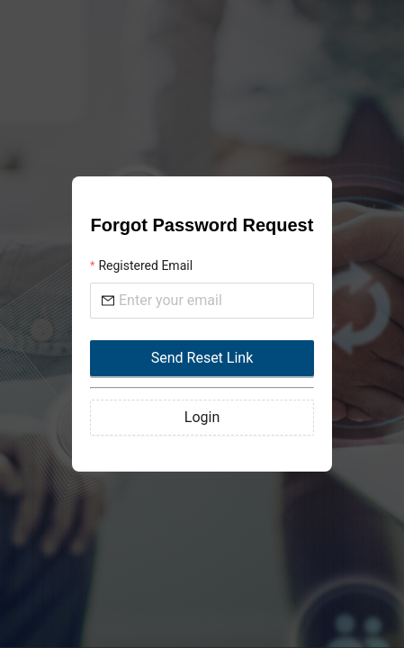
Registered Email (145, 265)
